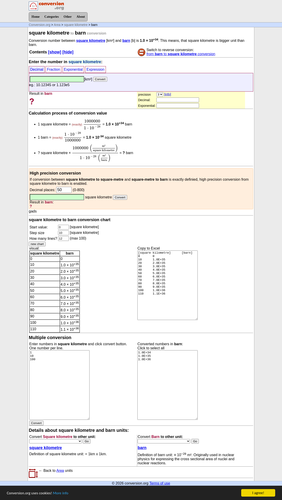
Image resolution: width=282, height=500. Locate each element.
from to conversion (180, 54)
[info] (167, 94)
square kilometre (76, 25)
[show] (54, 52)
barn (126, 40)
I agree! (258, 492)
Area (57, 25)
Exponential (73, 69)
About (80, 16)
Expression (96, 69)
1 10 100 (59, 385)
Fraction (53, 69)
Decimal (36, 69)
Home (36, 16)
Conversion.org (39, 25)
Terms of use (159, 483)
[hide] (67, 52)
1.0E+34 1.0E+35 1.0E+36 (167, 385)
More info (60, 493)
